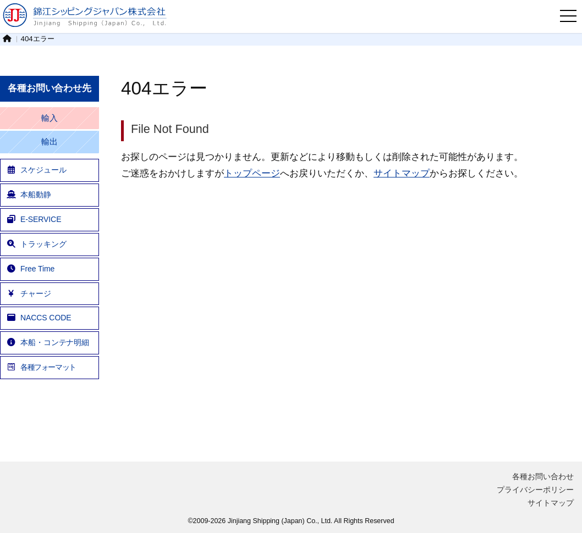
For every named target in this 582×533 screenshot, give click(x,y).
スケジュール (36, 169)
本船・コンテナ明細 (47, 342)
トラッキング (36, 244)
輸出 (49, 141)
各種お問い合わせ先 (49, 88)
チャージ (28, 293)
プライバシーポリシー (535, 489)
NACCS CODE (38, 317)
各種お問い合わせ (543, 476)
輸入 (49, 118)
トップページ (252, 173)
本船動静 (28, 194)
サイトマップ (402, 173)
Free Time (30, 268)
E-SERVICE (33, 219)
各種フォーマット (41, 367)
